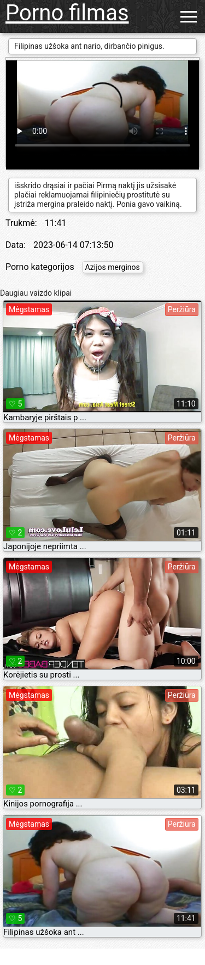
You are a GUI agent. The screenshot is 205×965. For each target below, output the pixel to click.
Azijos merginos (112, 267)
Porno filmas (67, 13)
